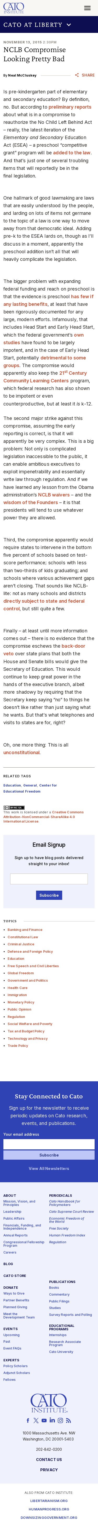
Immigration (17, 995)
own (78, 335)
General (30, 785)
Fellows (9, 1380)
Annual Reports (15, 1235)
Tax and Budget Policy (26, 1031)
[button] (49, 24)
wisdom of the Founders (30, 502)
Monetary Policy (21, 1002)
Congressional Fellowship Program (23, 1244)
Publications (62, 1282)
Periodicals (60, 1196)
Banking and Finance (25, 930)
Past (6, 1341)
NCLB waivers (54, 495)
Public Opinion (19, 1009)
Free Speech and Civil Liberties (33, 966)
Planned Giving (15, 1307)
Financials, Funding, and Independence (22, 1227)
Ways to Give (14, 1293)
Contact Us (49, 1460)
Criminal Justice (21, 944)
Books (54, 1287)
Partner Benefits (16, 1300)
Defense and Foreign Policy (30, 951)
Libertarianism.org (49, 1501)
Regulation (16, 1017)
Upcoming (11, 1335)
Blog (8, 1264)
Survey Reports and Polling (70, 1315)
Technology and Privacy (28, 1039)
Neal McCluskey (22, 75)
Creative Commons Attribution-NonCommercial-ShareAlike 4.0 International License (43, 816)
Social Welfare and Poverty (30, 1024)
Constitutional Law (23, 937)
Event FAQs (12, 1348)
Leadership (12, 1211)
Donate (10, 1288)
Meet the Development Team (19, 1315)
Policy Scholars (15, 1366)
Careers (9, 1252)
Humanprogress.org (49, 1509)
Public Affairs (14, 1218)
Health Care (18, 988)
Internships (58, 1335)
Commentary (59, 1294)
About (9, 1196)
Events (10, 1329)
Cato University (61, 1352)
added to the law (71, 152)
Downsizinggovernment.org (49, 1518)
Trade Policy (18, 1046)
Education (16, 959)
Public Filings (59, 1301)
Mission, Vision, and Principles (19, 1203)
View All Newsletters (49, 1168)
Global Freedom (21, 973)
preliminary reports (70, 107)
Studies (55, 1308)
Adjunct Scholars (16, 1373)
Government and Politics (28, 980)
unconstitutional (21, 752)
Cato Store (14, 1276)
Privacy (49, 1470)
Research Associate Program (65, 1343)
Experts (11, 1360)
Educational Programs (62, 1327)
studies (11, 342)
